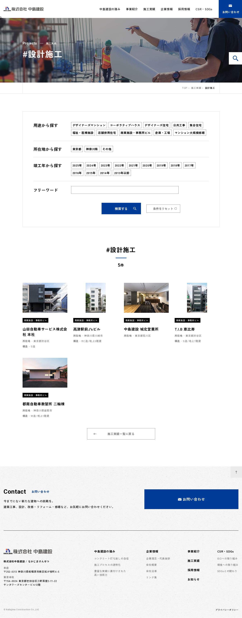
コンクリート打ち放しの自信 (111, 558)
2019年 (161, 165)
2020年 (147, 165)
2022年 (119, 165)
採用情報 (184, 9)
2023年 (105, 165)
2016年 (77, 173)
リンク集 (151, 577)
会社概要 (151, 565)
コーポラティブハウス (125, 125)
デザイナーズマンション (89, 125)
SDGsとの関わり (227, 571)
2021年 (133, 165)
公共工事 (179, 125)
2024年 (91, 165)
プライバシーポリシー (226, 609)
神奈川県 (92, 149)
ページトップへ (238, 470)
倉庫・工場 (162, 132)
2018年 (175, 165)
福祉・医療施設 (83, 132)
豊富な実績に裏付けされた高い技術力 (110, 573)
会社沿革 (151, 571)
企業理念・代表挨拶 (158, 558)
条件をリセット (165, 208)
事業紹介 (132, 9)
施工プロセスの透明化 (107, 565)
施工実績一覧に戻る (114, 434)
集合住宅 (196, 125)
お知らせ (194, 579)
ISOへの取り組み (227, 558)
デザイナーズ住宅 (157, 125)
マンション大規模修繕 (190, 132)
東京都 (77, 149)
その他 (106, 149)
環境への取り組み (227, 565)
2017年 (189, 165)
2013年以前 (122, 173)
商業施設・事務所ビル (136, 132)
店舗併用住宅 (107, 132)
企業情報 (152, 551)
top (184, 88)
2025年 (77, 165)
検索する (125, 208)
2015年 (91, 173)
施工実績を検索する (237, 58)
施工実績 (149, 9)
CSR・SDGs (225, 551)
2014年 (105, 173)
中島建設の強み (104, 551)
